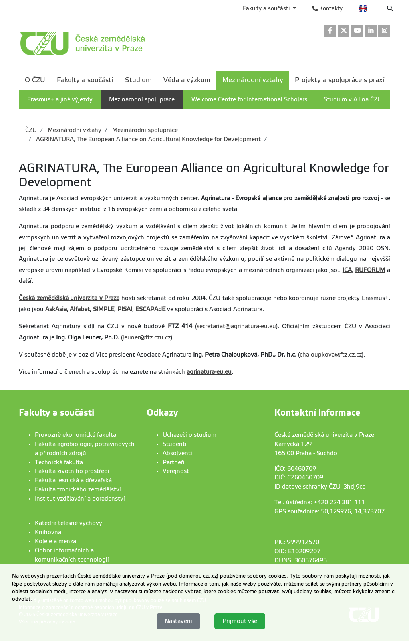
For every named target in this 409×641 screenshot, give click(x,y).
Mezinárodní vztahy (73, 130)
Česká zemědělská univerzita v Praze (69, 298)
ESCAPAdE (150, 309)
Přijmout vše (239, 621)
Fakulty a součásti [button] (267, 8)
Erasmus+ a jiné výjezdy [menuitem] (60, 99)
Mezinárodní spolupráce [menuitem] (142, 99)
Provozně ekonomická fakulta (75, 435)
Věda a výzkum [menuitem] (186, 80)
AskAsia (56, 309)
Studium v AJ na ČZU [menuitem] (353, 99)
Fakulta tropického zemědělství (78, 489)
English (363, 8)
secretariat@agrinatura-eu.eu (236, 326)
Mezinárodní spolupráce (144, 130)
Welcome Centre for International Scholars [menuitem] (249, 99)
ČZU (31, 130)
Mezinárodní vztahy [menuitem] (252, 80)
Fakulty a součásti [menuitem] (85, 80)
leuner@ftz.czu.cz (147, 337)
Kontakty (327, 8)
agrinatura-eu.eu (209, 372)
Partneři (174, 462)
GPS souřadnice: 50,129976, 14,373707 (329, 511)
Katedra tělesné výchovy (68, 523)
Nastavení (178, 621)
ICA (347, 270)
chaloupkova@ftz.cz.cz (331, 354)
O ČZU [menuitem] (35, 80)
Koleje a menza (55, 541)
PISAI (124, 309)
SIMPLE (103, 309)
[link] (330, 31)
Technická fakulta (59, 462)
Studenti (175, 444)
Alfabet (80, 309)
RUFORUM (370, 270)
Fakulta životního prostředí (72, 471)
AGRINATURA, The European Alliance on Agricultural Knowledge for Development (147, 139)
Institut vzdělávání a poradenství (80, 498)
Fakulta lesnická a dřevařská (73, 480)
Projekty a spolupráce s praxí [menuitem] (339, 80)
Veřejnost (176, 471)
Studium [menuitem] (138, 80)
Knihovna (48, 532)
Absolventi (177, 453)
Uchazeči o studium (189, 435)
